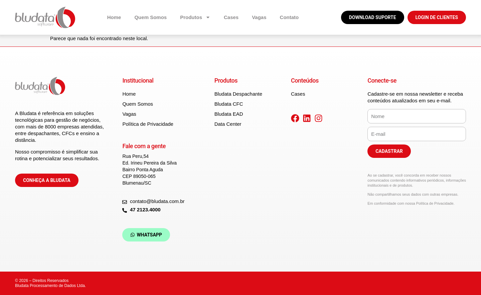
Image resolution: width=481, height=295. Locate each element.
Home (114, 17)
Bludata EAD (228, 114)
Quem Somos (150, 17)
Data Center (228, 124)
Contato (289, 17)
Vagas (259, 17)
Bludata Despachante (238, 94)
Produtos (195, 17)
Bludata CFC (228, 104)
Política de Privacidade (147, 124)
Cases (231, 17)
